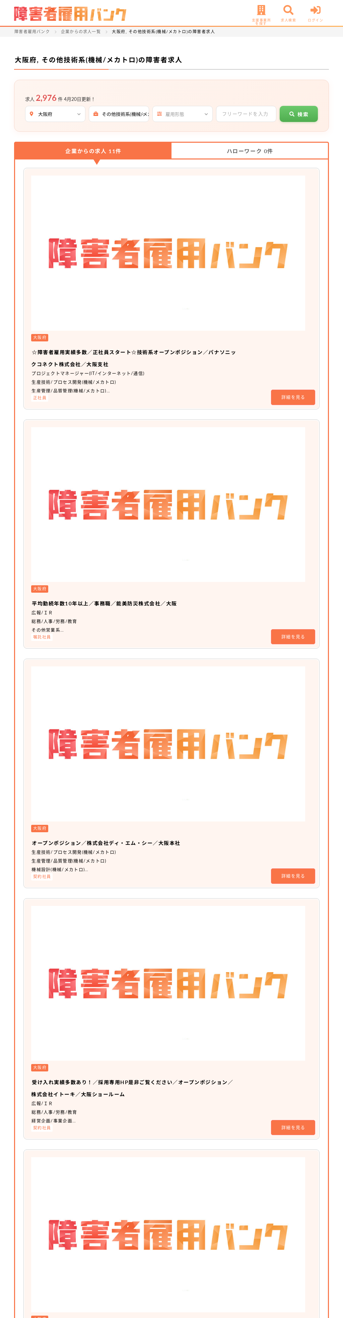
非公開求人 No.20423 (143, 797)
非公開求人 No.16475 (143, 1040)
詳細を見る (293, 239)
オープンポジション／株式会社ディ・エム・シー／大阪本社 (205, 367)
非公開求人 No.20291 (143, 878)
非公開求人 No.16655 (143, 716)
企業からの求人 (93, 151)
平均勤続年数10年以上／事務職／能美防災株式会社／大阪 (202, 286)
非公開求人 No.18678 (143, 959)
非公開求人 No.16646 (143, 635)
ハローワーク (250, 151)
